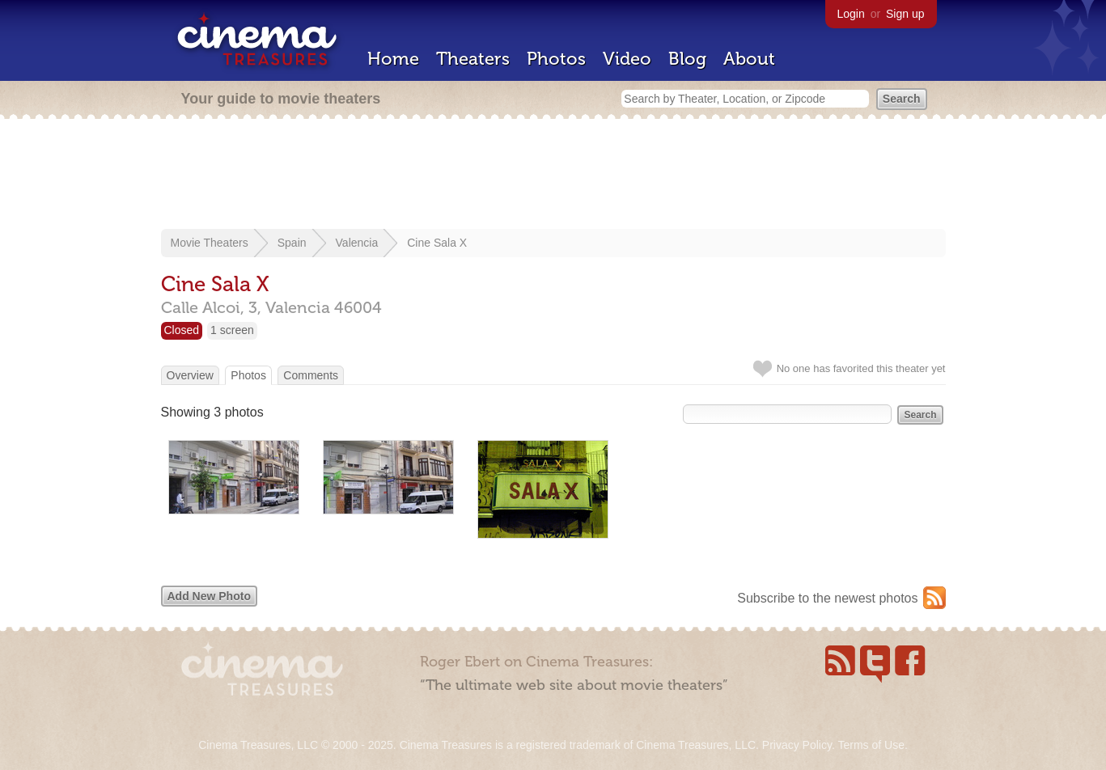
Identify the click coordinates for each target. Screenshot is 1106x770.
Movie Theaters (209, 242)
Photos (556, 59)
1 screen (232, 330)
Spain (292, 242)
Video (627, 59)
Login (851, 13)
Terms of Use (870, 744)
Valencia (357, 242)
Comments (310, 375)
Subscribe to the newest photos (827, 598)
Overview (190, 375)
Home (393, 59)
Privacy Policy (797, 744)
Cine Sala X (437, 242)
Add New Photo (209, 596)
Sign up (905, 13)
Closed (182, 330)
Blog (687, 59)
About (749, 59)
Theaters (473, 59)
